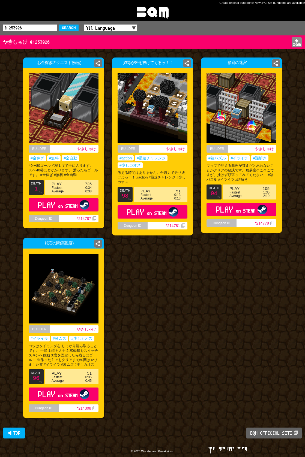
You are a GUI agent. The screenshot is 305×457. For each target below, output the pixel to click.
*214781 (175, 225)
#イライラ (239, 158)
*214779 (264, 223)
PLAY (63, 205)
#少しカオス (130, 165)
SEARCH (69, 28)
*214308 (86, 408)
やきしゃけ (86, 149)
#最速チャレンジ (151, 158)
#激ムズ (60, 338)
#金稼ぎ (37, 158)
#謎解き (260, 158)
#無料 (54, 158)
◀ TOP (14, 433)
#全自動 (70, 158)
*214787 (86, 218)
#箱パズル (217, 158)
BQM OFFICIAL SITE (274, 433)
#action (125, 158)
